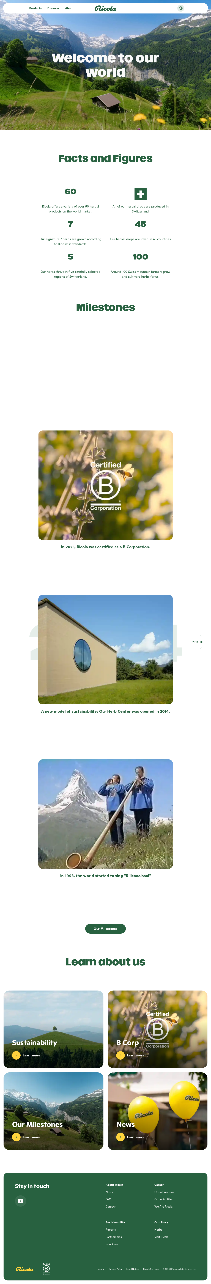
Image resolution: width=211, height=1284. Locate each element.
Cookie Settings (150, 1269)
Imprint (101, 1269)
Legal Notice (132, 1269)
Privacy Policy (115, 1269)
